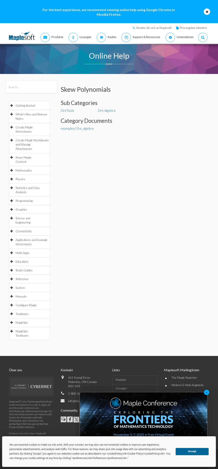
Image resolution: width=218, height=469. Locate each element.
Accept (192, 451)
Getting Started (25, 105)
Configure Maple (26, 305)
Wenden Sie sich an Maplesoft (153, 28)
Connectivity (24, 231)
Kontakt (67, 370)
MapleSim (22, 322)
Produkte (121, 379)
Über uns (15, 370)
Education (22, 261)
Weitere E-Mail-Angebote (187, 385)
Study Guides (24, 270)
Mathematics (24, 170)
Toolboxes (22, 314)
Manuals (21, 296)
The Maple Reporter (184, 377)
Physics (20, 179)
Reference (22, 279)
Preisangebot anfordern (193, 28)
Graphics (21, 209)
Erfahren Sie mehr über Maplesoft (27, 433)
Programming (24, 201)
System (20, 287)
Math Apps (22, 253)
